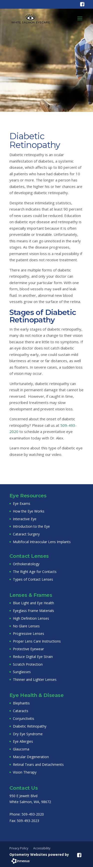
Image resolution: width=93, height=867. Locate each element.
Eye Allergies (23, 741)
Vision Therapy (24, 772)
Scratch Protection (28, 664)
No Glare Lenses (26, 626)
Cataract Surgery (26, 534)
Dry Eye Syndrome (28, 734)
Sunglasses (22, 671)
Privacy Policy (18, 848)
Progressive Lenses (28, 633)
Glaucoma (21, 749)
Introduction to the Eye (31, 526)
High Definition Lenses (31, 618)
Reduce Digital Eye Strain (33, 656)
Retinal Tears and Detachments (38, 764)
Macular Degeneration (31, 756)
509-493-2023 (28, 820)
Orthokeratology (26, 564)
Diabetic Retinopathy (29, 726)
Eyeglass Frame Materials (33, 610)
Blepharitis (21, 703)
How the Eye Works (28, 511)
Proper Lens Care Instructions (37, 641)
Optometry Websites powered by (39, 854)
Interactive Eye (24, 519)
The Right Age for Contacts (35, 571)
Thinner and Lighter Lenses (35, 679)
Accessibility (41, 848)
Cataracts (20, 710)
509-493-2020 (33, 814)
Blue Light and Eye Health (33, 603)
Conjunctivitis (23, 718)
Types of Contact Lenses (33, 579)
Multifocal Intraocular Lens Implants (42, 541)
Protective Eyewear (28, 649)
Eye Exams (21, 503)
